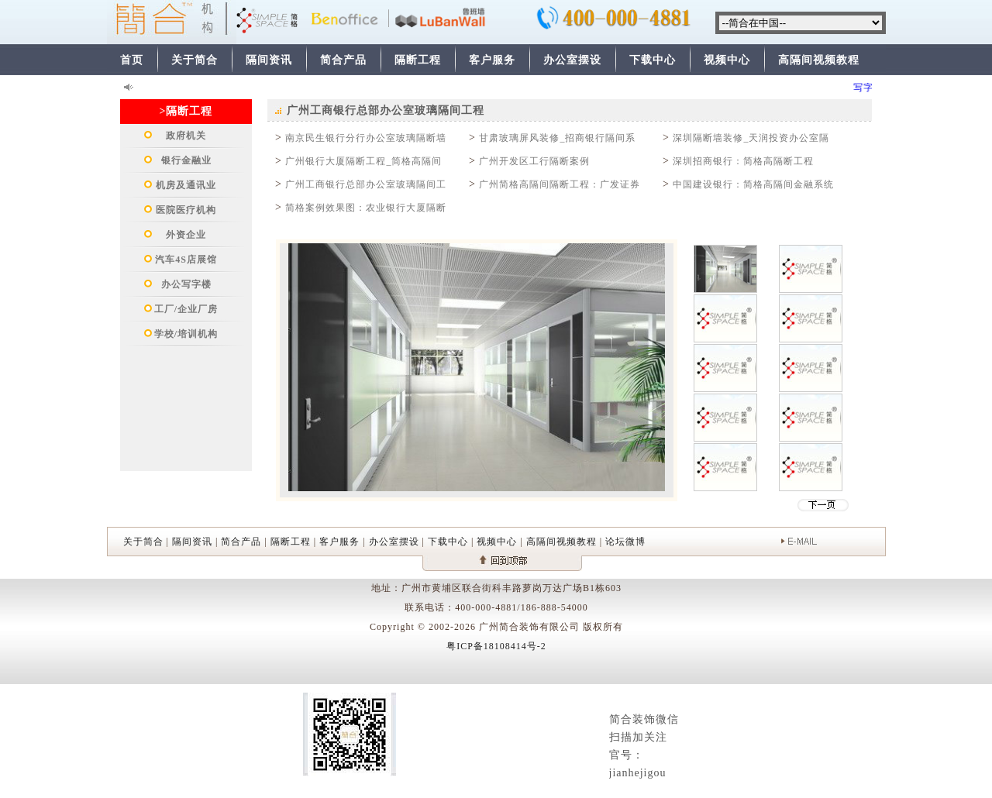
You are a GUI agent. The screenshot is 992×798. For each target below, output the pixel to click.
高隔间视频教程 (818, 60)
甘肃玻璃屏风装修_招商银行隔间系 (557, 137)
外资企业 (186, 234)
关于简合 (194, 60)
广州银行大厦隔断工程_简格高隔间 (363, 161)
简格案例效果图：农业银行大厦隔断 (365, 207)
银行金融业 (186, 160)
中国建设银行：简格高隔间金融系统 (753, 184)
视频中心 (727, 60)
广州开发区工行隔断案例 (534, 161)
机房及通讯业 (186, 185)
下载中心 (652, 60)
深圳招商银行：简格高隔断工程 (743, 161)
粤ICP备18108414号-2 (496, 646)
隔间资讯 (269, 60)
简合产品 (343, 60)
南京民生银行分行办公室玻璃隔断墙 (365, 137)
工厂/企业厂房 (186, 309)
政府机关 (186, 135)
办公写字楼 (186, 284)
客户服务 (492, 60)
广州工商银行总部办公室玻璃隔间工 (365, 184)
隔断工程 (417, 60)
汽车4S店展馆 (186, 259)
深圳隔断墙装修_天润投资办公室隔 (751, 137)
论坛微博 (625, 541)
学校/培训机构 (186, 333)
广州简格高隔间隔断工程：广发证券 (559, 184)
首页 (131, 60)
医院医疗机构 (186, 210)
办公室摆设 (572, 60)
